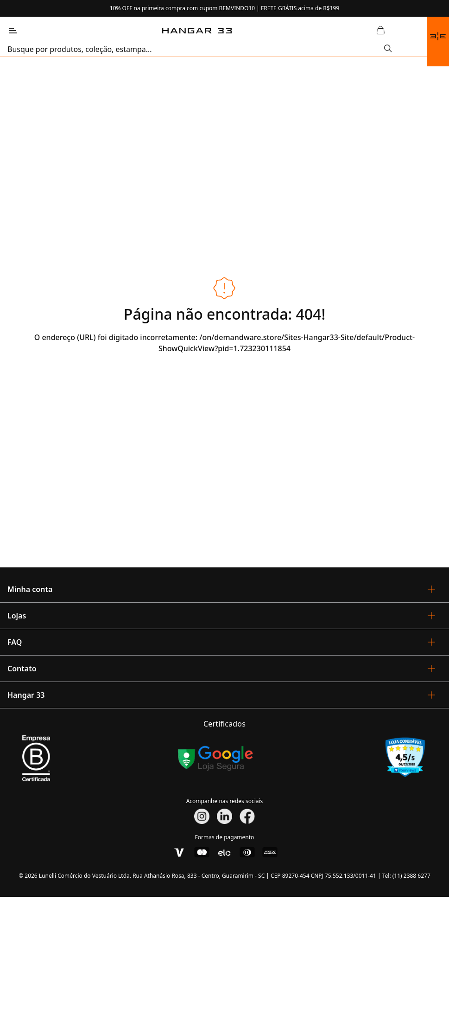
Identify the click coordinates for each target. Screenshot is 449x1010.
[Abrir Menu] (13, 30)
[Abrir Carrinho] (380, 30)
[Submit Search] (388, 49)
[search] (195, 49)
